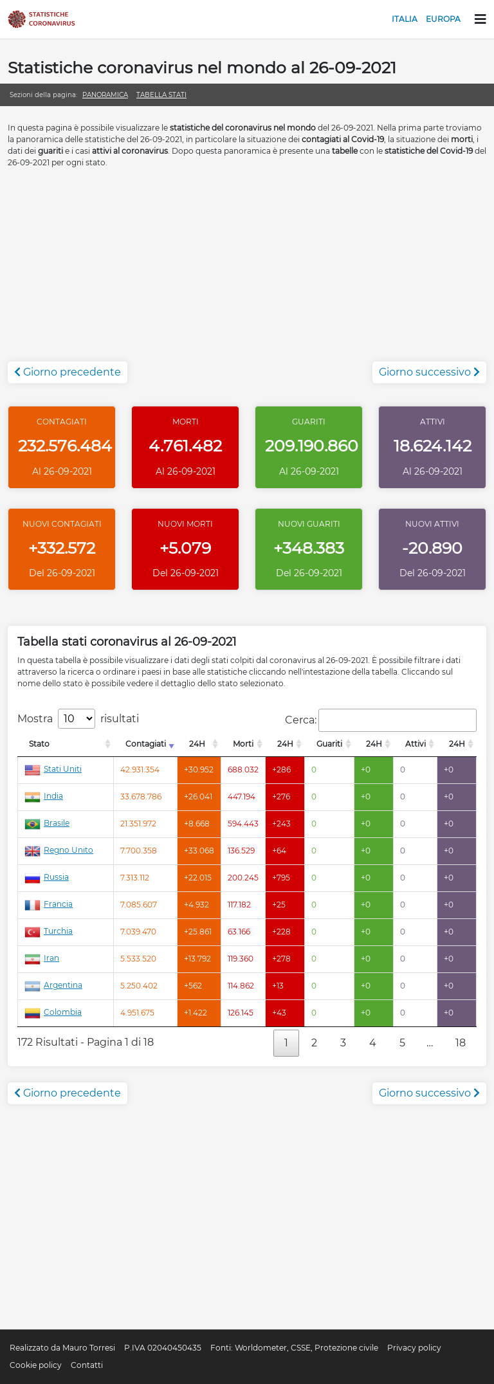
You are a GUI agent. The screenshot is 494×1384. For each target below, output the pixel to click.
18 (460, 1043)
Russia (46, 877)
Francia (48, 904)
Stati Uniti (53, 769)
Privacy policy (414, 1347)
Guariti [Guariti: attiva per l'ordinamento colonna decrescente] (329, 744)
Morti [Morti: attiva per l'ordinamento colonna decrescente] (243, 744)
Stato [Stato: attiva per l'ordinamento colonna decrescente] (39, 744)
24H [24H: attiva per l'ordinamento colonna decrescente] (197, 744)
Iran (41, 958)
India (43, 796)
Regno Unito (58, 850)
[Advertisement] (247, 271)
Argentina (53, 985)
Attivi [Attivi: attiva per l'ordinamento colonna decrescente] (415, 744)
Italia (404, 19)
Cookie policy (36, 1365)
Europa (443, 19)
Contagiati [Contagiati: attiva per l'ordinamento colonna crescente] (145, 744)
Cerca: (381, 720)
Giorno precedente (67, 372)
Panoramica (105, 95)
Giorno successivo (429, 372)
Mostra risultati (78, 719)
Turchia (48, 931)
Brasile (46, 823)
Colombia (53, 1012)
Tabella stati (161, 95)
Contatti (87, 1365)
